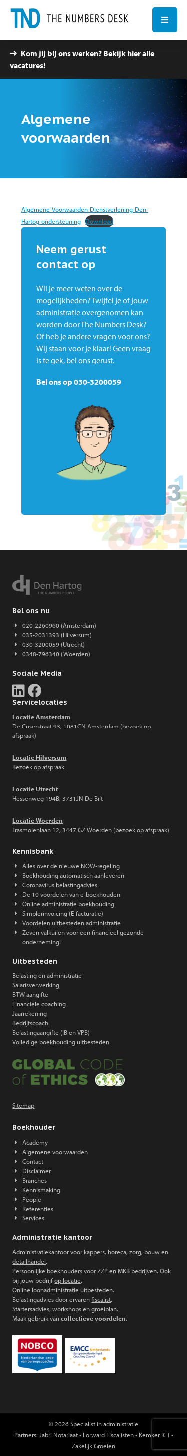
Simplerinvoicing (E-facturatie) (62, 913)
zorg (135, 1252)
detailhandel (29, 1261)
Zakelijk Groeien (93, 1446)
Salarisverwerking (35, 985)
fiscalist (101, 1299)
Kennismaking (41, 1190)
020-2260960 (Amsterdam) (59, 625)
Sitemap (23, 1105)
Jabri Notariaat (58, 1435)
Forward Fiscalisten (108, 1435)
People (31, 1199)
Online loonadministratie (45, 1290)
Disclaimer (36, 1171)
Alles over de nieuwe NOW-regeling (71, 866)
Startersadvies (30, 1309)
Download (99, 221)
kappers (94, 1252)
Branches (34, 1180)
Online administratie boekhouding (68, 904)
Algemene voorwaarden (55, 1152)
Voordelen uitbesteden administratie (71, 923)
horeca (117, 1252)
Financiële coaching (39, 1004)
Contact (32, 1161)
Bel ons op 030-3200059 (78, 382)
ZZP (102, 1271)
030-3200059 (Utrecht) (53, 644)
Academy (35, 1142)
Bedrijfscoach (30, 1023)
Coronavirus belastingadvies (59, 885)
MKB (124, 1271)
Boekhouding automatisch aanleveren (73, 875)
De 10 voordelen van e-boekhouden (71, 894)
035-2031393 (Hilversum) (57, 635)
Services (33, 1218)
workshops (66, 1309)
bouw (152, 1252)
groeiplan (104, 1309)
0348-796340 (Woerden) (56, 654)
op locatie (67, 1280)
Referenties (37, 1209)
